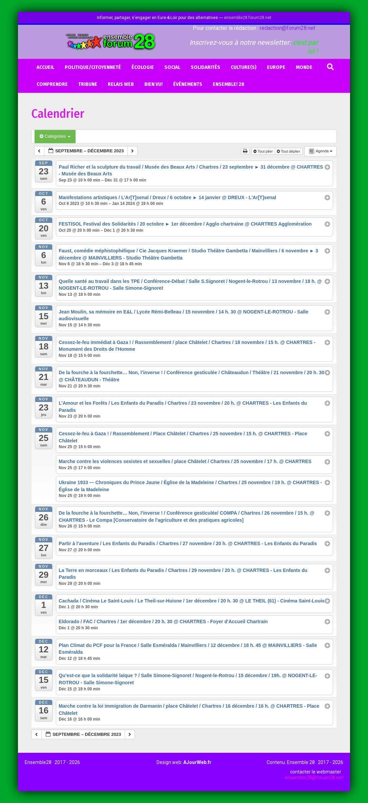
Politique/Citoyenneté (93, 67)
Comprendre (52, 84)
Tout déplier (289, 151)
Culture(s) (244, 67)
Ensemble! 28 (228, 84)
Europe (276, 67)
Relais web (121, 84)
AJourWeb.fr (197, 762)
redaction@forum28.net (287, 28)
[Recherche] (330, 67)
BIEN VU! (153, 84)
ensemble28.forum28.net (247, 17)
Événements (187, 84)
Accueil (45, 67)
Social (172, 67)
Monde (304, 67)
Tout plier (263, 151)
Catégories (55, 136)
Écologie (142, 67)
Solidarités (205, 67)
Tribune (87, 84)
